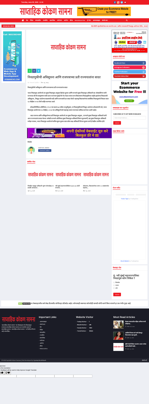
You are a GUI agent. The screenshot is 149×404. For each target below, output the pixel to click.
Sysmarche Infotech (40, 360)
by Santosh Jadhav (33, 82)
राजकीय (45, 20)
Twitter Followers (129, 71)
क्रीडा (71, 20)
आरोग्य (66, 20)
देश (27, 20)
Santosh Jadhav (45, 150)
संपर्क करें (144, 360)
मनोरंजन (59, 20)
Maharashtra (80, 20)
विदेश (31, 20)
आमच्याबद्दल (96, 20)
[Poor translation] (7, 373)
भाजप (116, 285)
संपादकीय (38, 20)
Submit (117, 123)
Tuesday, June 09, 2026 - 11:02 (32, 2)
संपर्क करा (105, 20)
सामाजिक (52, 20)
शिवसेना (116, 282)
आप (115, 288)
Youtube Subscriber (129, 76)
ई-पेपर (89, 20)
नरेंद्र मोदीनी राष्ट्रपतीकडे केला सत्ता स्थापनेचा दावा (109, 26)
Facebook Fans (129, 63)
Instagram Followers (129, 67)
